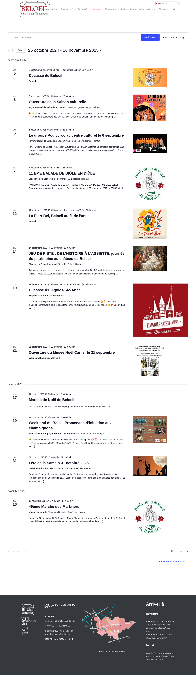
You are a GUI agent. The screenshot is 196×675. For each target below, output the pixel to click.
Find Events (150, 37)
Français (161, 3)
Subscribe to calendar (170, 561)
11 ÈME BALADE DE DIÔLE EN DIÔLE (62, 173)
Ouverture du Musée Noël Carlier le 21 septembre (72, 352)
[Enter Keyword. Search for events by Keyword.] (74, 37)
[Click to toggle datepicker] (65, 50)
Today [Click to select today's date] (20, 50)
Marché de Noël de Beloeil (51, 400)
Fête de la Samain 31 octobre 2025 (59, 463)
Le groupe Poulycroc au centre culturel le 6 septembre (76, 135)
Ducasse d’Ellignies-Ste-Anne (55, 290)
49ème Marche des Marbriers (54, 506)
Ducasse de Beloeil (45, 75)
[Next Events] (13, 50)
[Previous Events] (9, 50)
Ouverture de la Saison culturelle (57, 102)
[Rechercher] (174, 9)
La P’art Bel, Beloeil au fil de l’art (57, 216)
